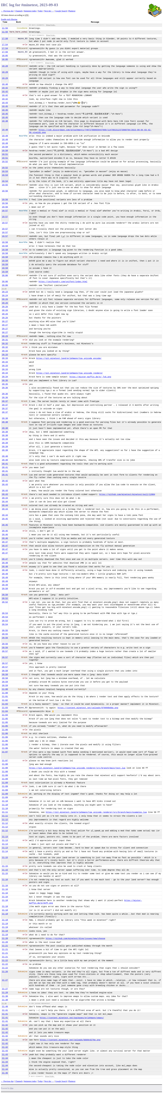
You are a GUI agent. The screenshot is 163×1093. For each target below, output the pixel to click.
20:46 (5, 535)
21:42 (5, 1025)
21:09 (5, 775)
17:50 (5, 39)
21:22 (5, 960)
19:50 (5, 147)
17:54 (5, 45)
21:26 (5, 972)
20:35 (5, 380)
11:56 (5, 28)
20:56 (5, 638)
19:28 (5, 66)
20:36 (5, 388)
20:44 (5, 502)
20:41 (5, 464)
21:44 (5, 1058)
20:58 (5, 671)
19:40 (5, 84)
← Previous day (7, 11)
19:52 (5, 162)
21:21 (5, 946)
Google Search (61, 11)
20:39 (5, 439)
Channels (19, 11)
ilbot (11, 1088)
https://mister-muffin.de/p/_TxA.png (90, 377)
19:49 (5, 136)
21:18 (5, 900)
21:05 (5, 719)
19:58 (5, 242)
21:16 (5, 880)
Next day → (49, 11)
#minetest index (30, 11)
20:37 (5, 401)
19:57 (5, 211)
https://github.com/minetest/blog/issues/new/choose (75, 938)
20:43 (5, 484)
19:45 (5, 106)
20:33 (5, 351)
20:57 (5, 651)
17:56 (5, 52)
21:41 (5, 1010)
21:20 (5, 938)
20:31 (5, 340)
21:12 (5, 820)
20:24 (5, 296)
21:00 (5, 689)
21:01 (5, 697)
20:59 (5, 682)
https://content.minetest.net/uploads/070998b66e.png (88, 708)
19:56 (5, 191)
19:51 (5, 154)
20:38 (5, 418)
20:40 (5, 456)
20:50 (5, 589)
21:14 (5, 851)
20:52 (5, 598)
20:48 (5, 563)
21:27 (5, 980)
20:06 (5, 275)
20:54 (5, 624)
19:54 (5, 181)
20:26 (5, 299)
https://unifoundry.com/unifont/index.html (63, 282)
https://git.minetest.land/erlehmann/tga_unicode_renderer (69, 373)
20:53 (5, 613)
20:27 (5, 321)
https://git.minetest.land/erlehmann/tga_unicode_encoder (69, 358)
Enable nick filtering (9, 19)
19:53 (5, 171)
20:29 (5, 336)
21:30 (5, 996)
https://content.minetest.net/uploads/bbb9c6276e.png (70, 1040)
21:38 (4, 1003)
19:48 (5, 121)
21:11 (5, 812)
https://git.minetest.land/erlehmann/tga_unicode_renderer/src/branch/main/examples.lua (96, 812)
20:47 (5, 542)
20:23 (5, 292)
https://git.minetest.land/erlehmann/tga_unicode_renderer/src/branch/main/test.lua (77, 768)
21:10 (5, 801)
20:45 (5, 519)
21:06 (5, 730)
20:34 (5, 373)
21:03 (5, 704)
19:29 (5, 72)
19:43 (5, 103)
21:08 (5, 764)
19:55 (5, 185)
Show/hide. (51, 25)
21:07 (5, 752)
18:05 (5, 56)
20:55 (5, 630)
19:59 (5, 261)
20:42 (5, 481)
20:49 (5, 574)
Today (40, 11)
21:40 (5, 1007)
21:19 (5, 920)
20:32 (5, 343)
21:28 (5, 993)
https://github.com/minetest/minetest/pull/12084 (127, 494)
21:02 (5, 700)
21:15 (5, 857)
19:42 (5, 88)
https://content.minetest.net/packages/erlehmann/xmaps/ (72, 1018)
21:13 (5, 837)
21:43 (5, 1051)
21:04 (5, 711)
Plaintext (71, 11)
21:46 (5, 1073)
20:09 (4, 289)
